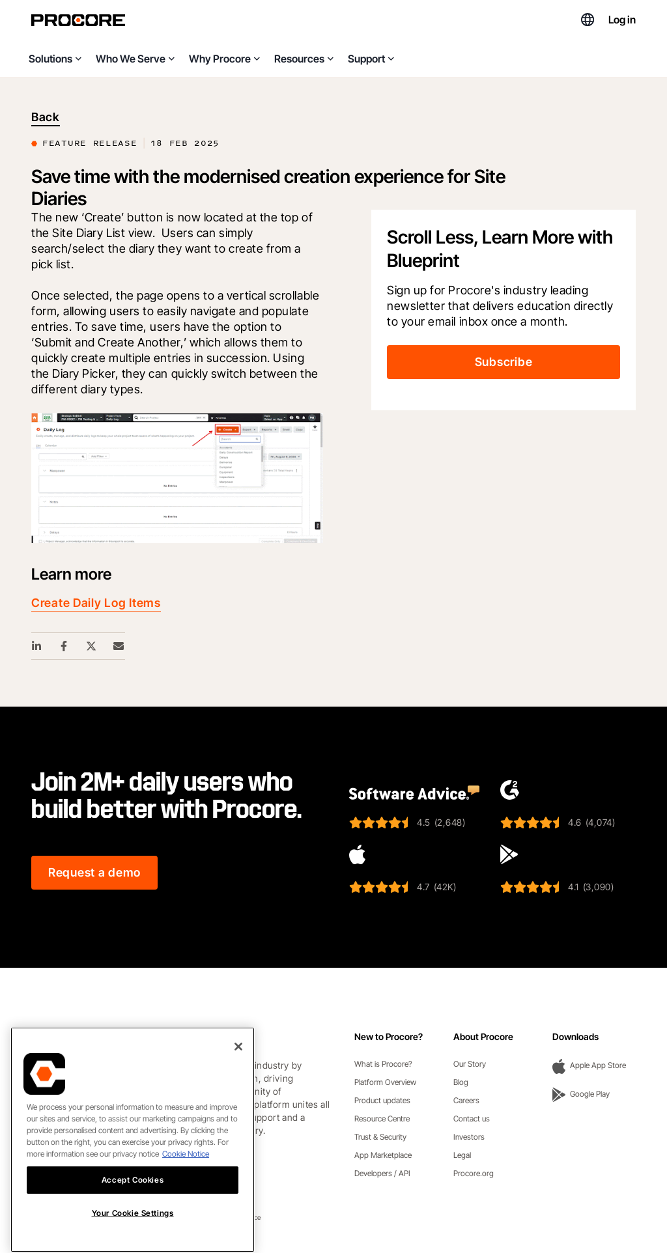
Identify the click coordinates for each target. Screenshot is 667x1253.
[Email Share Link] (119, 646)
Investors (469, 1137)
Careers (466, 1100)
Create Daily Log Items (96, 603)
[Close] (238, 1092)
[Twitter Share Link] (92, 646)
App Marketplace (383, 1155)
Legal (462, 1155)
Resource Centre (382, 1118)
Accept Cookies (132, 1225)
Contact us (471, 1118)
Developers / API (382, 1173)
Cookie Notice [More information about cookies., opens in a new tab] (185, 1199)
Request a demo (94, 872)
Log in (622, 19)
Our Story (469, 1064)
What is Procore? (383, 1064)
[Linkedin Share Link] (37, 646)
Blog (460, 1082)
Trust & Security (380, 1137)
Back (45, 117)
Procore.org (473, 1173)
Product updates (382, 1100)
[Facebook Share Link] (64, 646)
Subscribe (503, 362)
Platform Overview (385, 1082)
